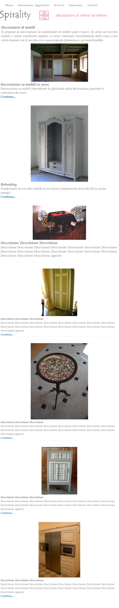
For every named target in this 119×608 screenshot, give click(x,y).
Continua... (8, 96)
